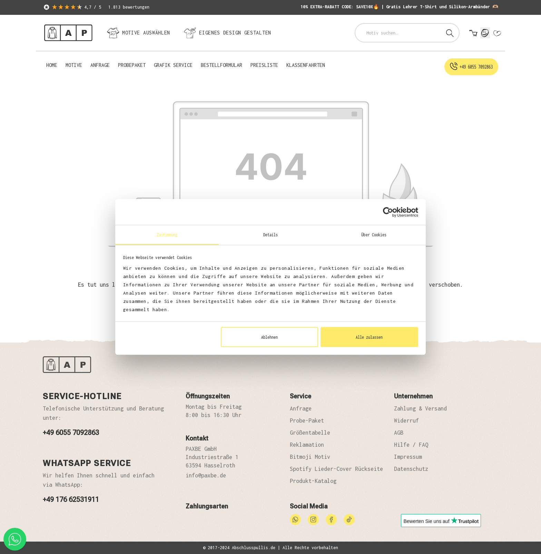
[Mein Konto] (485, 32)
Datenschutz (411, 469)
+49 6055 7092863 (71, 432)
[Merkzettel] (497, 33)
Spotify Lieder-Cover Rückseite (336, 469)
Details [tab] (270, 234)
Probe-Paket (307, 420)
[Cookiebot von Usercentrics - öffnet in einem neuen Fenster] (388, 212)
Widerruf (406, 420)
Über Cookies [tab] (373, 234)
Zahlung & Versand (420, 408)
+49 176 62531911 (71, 499)
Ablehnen (269, 337)
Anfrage (301, 408)
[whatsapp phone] (14, 539)
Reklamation (307, 445)
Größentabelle (310, 432)
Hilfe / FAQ (411, 445)
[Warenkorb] (473, 33)
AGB (398, 432)
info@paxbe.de (206, 475)
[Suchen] (450, 33)
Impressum (408, 457)
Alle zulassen (369, 337)
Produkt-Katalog (313, 481)
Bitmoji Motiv (310, 457)
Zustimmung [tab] (167, 234)
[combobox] (398, 33)
